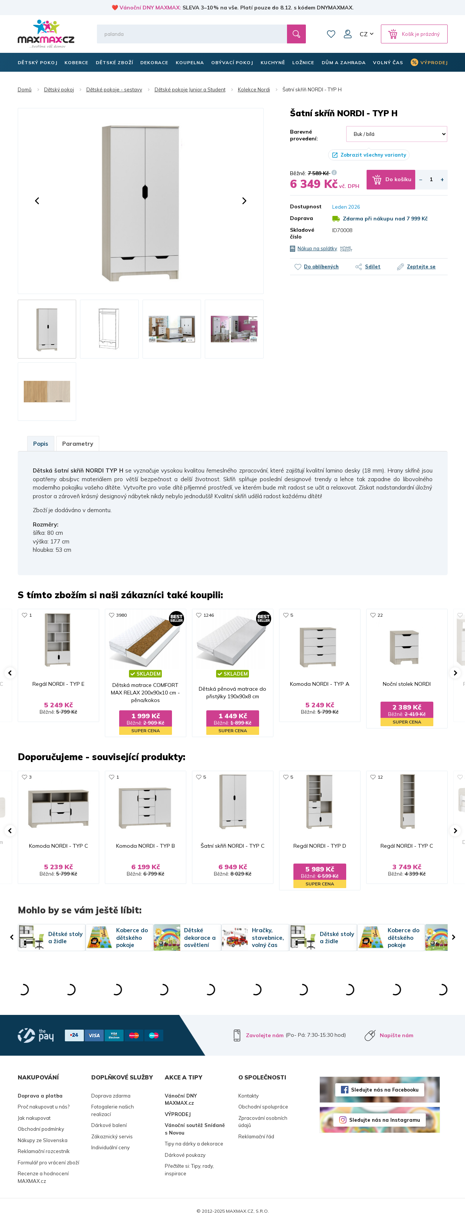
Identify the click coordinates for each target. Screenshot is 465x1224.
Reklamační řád (256, 1136)
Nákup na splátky (317, 248)
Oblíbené (331, 34)
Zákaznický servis (112, 1136)
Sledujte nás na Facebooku (385, 1090)
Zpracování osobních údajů (262, 1122)
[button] (37, 200)
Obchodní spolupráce (263, 1107)
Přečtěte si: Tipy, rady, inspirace (189, 1169)
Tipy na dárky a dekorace (194, 1144)
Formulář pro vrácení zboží (48, 1162)
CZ (364, 34)
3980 (121, 615)
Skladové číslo (302, 233)
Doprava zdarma (110, 1096)
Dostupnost (305, 206)
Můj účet (347, 34)
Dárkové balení (109, 1125)
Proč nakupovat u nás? (43, 1107)
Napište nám (396, 1035)
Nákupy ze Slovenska (43, 1140)
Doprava (301, 218)
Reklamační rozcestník (44, 1151)
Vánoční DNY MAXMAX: (150, 7)
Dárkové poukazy (185, 1155)
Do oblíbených (321, 266)
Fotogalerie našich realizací (112, 1110)
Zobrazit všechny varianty (373, 155)
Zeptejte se (421, 266)
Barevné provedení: (304, 135)
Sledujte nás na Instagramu (384, 1120)
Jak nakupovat (34, 1118)
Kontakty (248, 1096)
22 (380, 615)
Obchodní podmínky (41, 1129)
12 (380, 777)
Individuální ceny (110, 1147)
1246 (208, 615)
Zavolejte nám (265, 1035)
